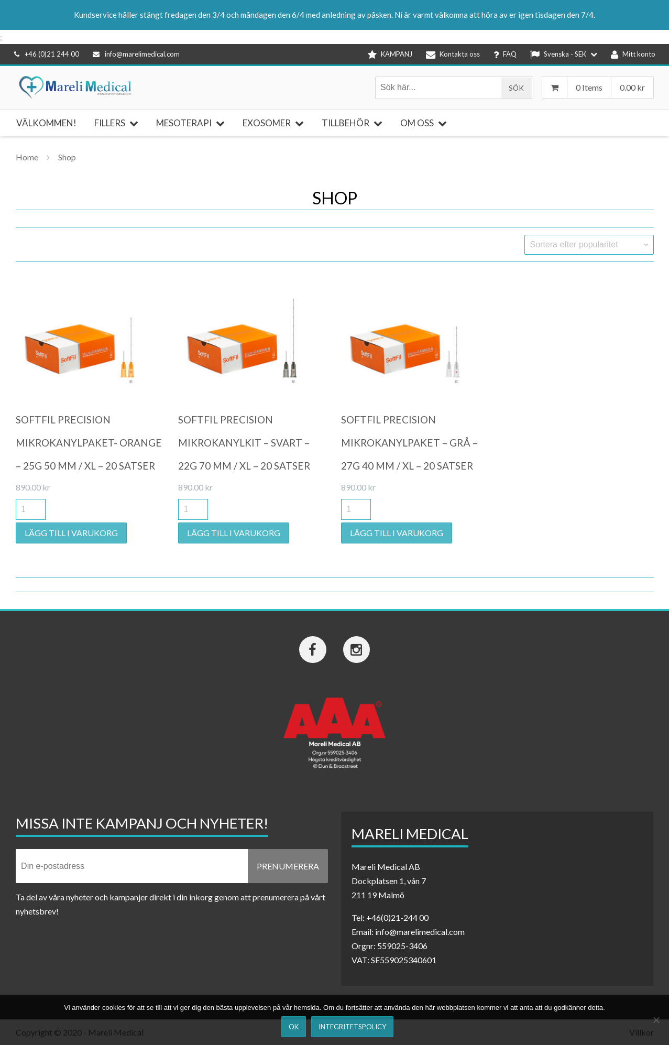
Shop (67, 157)
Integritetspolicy (352, 1026)
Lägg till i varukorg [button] (71, 533)
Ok (294, 1026)
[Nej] (656, 1020)
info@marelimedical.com (136, 54)
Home (27, 157)
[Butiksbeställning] (589, 245)
